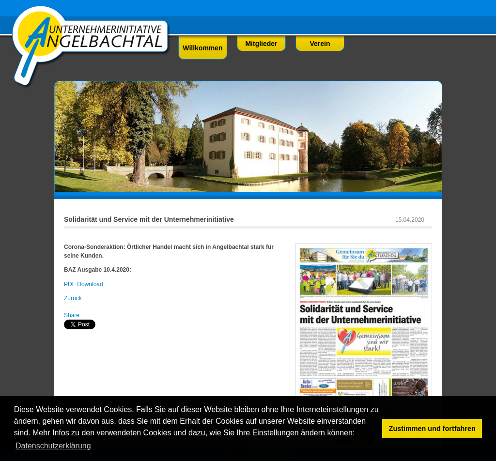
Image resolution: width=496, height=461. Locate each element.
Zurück (73, 298)
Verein (320, 43)
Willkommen (202, 48)
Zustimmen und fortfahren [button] (432, 428)
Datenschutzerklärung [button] (53, 446)
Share (71, 315)
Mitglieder (261, 43)
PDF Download (83, 284)
